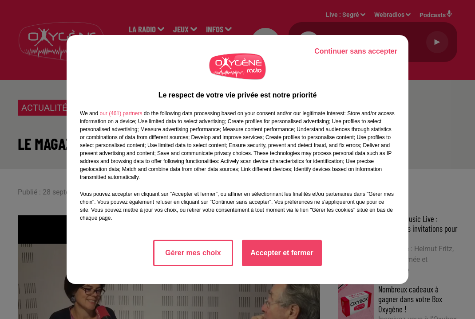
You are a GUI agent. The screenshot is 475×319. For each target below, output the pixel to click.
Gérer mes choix (193, 253)
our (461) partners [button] (120, 113)
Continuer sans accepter (355, 51)
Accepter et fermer (281, 253)
